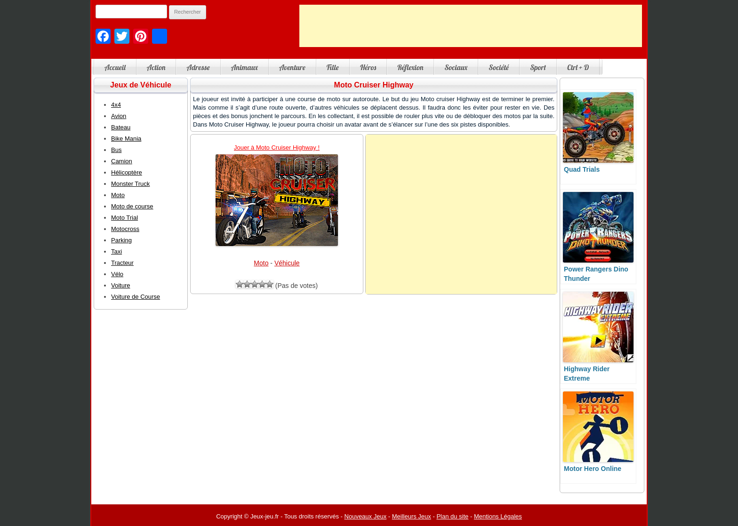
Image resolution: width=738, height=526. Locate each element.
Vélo (117, 274)
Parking (121, 240)
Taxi (116, 251)
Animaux (244, 67)
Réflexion (410, 67)
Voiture (120, 285)
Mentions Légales (498, 516)
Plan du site (452, 516)
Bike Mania (126, 138)
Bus (116, 149)
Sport (538, 67)
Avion (118, 116)
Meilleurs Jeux (411, 516)
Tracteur (122, 262)
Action (156, 67)
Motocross (125, 228)
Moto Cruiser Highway (374, 85)
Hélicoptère (126, 172)
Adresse (197, 67)
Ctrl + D (578, 67)
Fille (333, 67)
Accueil (115, 67)
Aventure (292, 67)
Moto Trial (124, 217)
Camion (121, 161)
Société (499, 67)
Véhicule (287, 263)
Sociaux (455, 67)
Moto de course (132, 206)
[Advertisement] (470, 26)
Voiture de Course (135, 296)
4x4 (116, 104)
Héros (368, 67)
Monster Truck (130, 183)
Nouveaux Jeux (366, 516)
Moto (261, 263)
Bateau (120, 127)
